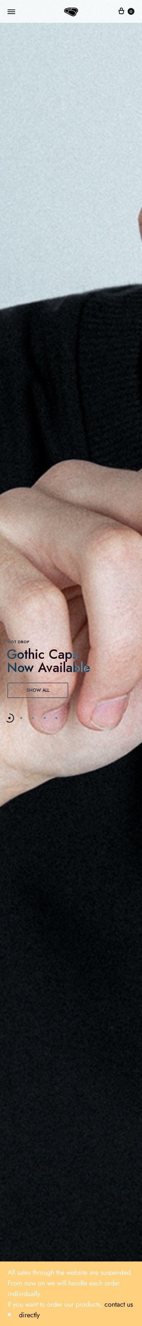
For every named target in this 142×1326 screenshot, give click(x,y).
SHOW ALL (38, 690)
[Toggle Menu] (11, 12)
